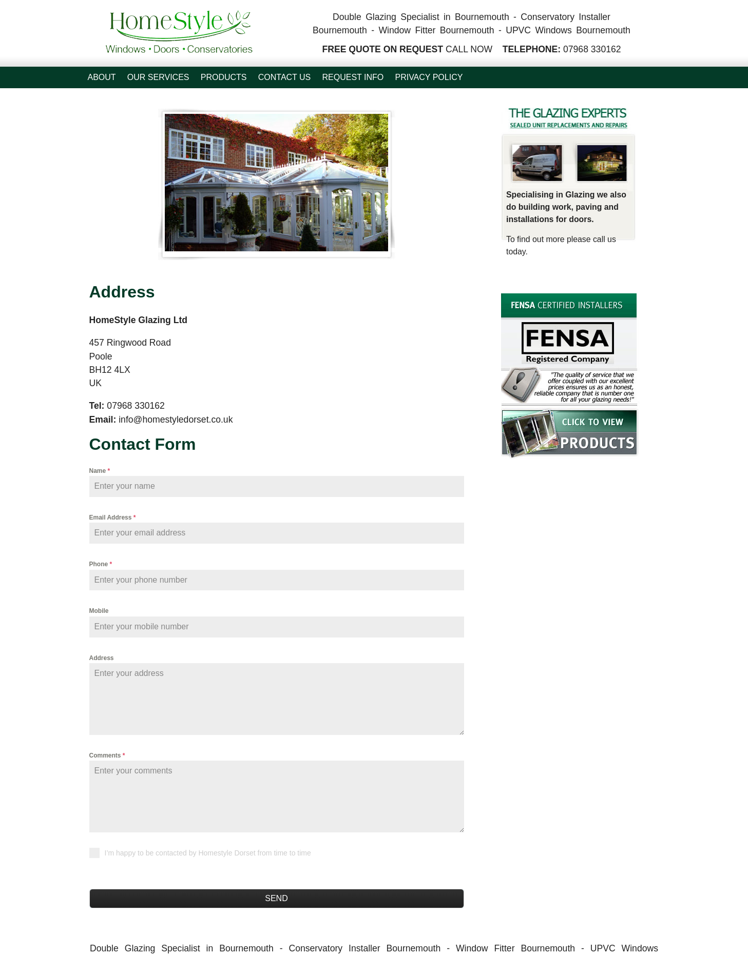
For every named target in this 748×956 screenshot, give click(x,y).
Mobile (99, 610)
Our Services (158, 77)
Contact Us (284, 77)
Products (224, 77)
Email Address (112, 517)
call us (604, 239)
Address (101, 658)
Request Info (353, 77)
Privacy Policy (429, 77)
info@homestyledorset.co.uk (176, 419)
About (102, 77)
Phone (100, 564)
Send (276, 898)
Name (99, 470)
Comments (107, 755)
